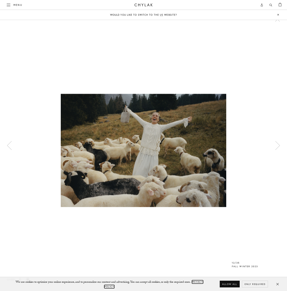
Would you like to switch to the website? (143, 15)
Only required (255, 284)
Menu (14, 4)
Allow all (229, 284)
